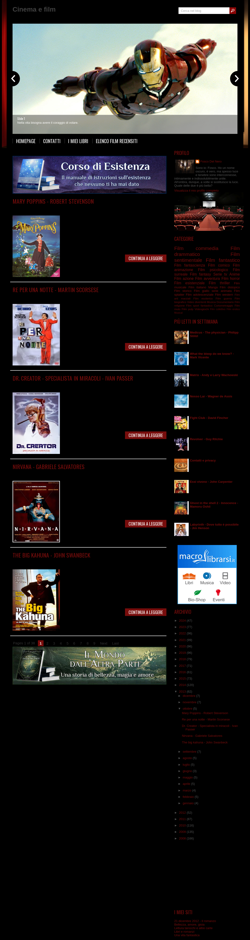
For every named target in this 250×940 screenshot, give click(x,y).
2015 (183, 678)
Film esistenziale (189, 283)
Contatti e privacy (203, 460)
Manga (213, 287)
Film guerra (224, 298)
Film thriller (219, 283)
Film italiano (99, 473)
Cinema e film (34, 9)
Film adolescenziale (200, 294)
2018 (183, 659)
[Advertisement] (207, 875)
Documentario (225, 301)
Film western (224, 294)
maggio (188, 777)
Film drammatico (80, 296)
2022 (183, 633)
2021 (183, 640)
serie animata (222, 291)
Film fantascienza (57, 473)
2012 (183, 812)
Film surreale (117, 473)
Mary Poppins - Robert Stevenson (53, 201)
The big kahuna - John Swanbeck (51, 555)
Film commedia (55, 208)
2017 (183, 666)
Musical (178, 313)
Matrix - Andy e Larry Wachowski (214, 375)
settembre (190, 751)
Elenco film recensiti (117, 141)
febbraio (189, 797)
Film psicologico (78, 562)
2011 (183, 819)
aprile (187, 784)
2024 (183, 620)
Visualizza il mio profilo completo (196, 190)
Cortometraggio (223, 305)
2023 (183, 627)
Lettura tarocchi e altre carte (193, 928)
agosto (188, 758)
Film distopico (230, 287)
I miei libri (78, 141)
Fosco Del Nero (211, 161)
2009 (183, 832)
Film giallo (201, 291)
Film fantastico (77, 208)
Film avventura (207, 279)
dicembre (189, 696)
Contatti (52, 141)
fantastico (207, 305)
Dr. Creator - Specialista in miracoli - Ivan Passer (73, 378)
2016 (183, 672)
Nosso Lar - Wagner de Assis (211, 396)
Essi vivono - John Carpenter (211, 481)
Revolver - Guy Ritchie (206, 439)
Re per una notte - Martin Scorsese (55, 289)
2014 (183, 685)
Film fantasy (200, 274)
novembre (190, 702)
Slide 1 (21, 118)
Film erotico (233, 309)
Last (115, 643)
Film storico (183, 291)
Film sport (192, 305)
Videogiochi (202, 309)
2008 (183, 838)
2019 (183, 652)
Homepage (26, 141)
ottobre (188, 708)
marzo (187, 790)
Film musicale (97, 208)
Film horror (230, 279)
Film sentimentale (79, 385)
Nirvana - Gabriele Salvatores (49, 466)
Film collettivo (217, 309)
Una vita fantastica (187, 935)
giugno (188, 771)
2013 (183, 691)
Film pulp (187, 309)
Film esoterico (203, 298)
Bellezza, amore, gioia (189, 924)
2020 (183, 646)
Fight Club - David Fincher (209, 418)
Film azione (184, 279)
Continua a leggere (146, 258)
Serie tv (220, 274)
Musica (211, 301)
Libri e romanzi (184, 931)
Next (103, 643)
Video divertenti (196, 301)
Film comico (219, 265)
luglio (187, 764)
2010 (183, 825)
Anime (234, 274)
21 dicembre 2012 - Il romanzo (195, 921)
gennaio (189, 803)
